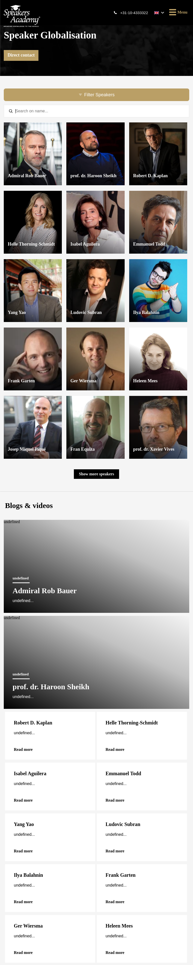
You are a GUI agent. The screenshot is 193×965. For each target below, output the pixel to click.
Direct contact (21, 55)
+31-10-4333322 (134, 13)
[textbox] (96, 111)
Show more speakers (96, 474)
